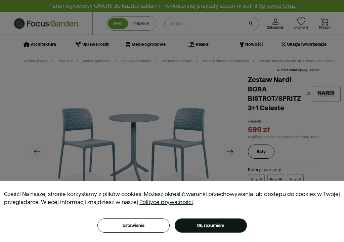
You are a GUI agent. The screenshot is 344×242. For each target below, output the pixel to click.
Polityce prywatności (166, 202)
